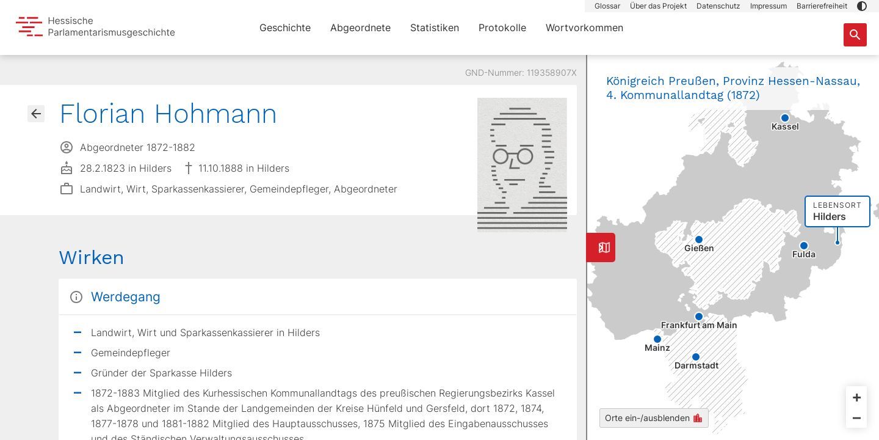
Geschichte (285, 27)
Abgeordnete (360, 27)
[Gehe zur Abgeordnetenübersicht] (36, 113)
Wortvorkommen (584, 27)
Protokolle (502, 27)
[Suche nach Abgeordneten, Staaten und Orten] (855, 34)
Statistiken (434, 27)
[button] (862, 6)
